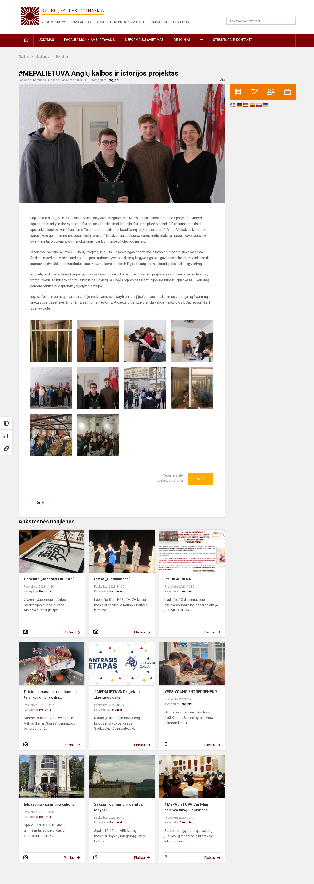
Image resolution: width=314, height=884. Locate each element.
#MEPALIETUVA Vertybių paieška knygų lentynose (186, 807)
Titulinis (24, 56)
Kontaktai (181, 22)
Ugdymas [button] (46, 40)
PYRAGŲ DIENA (177, 579)
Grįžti (41, 502)
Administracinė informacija (121, 22)
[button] (263, 10)
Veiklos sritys (54, 22)
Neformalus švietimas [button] (144, 40)
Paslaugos (81, 22)
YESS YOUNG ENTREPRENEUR (190, 692)
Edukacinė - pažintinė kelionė (49, 804)
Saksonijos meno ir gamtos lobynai (118, 807)
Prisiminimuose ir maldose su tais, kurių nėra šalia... (50, 695)
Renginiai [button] (182, 40)
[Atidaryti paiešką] (290, 20)
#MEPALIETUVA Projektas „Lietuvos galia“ (117, 695)
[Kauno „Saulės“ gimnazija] (30, 16)
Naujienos (43, 56)
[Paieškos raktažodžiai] (261, 21)
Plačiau (69, 632)
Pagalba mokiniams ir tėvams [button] (89, 40)
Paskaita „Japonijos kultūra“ (49, 579)
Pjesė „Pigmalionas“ (112, 579)
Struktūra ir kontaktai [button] (233, 40)
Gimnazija (158, 22)
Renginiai (62, 56)
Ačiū (201, 478)
